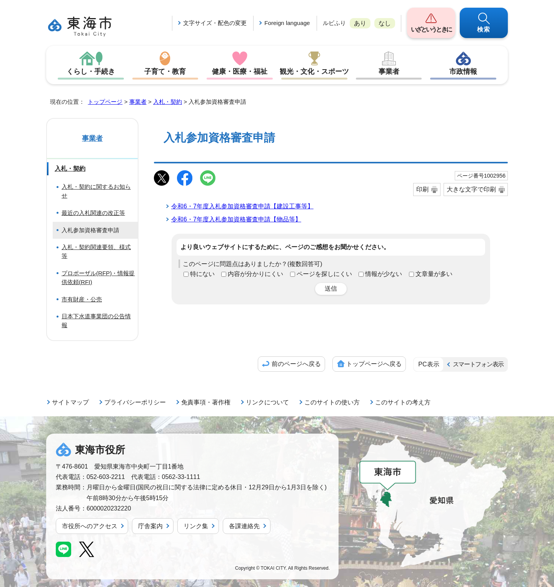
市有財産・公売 (82, 299)
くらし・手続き (91, 71)
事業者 (389, 71)
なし (385, 23)
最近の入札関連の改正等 (93, 213)
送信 (331, 288)
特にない (202, 274)
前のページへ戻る (296, 364)
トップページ (105, 101)
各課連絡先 (244, 526)
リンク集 (196, 526)
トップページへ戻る (374, 364)
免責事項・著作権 (205, 402)
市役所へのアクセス (89, 526)
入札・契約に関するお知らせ (96, 191)
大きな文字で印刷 (471, 189)
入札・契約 (167, 101)
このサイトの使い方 (332, 402)
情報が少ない (383, 274)
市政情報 (463, 71)
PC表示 (428, 364)
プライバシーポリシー (135, 402)
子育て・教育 (165, 71)
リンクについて (267, 402)
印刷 (422, 189)
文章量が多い (434, 274)
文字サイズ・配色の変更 (215, 23)
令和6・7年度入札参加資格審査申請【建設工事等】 (242, 206)
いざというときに (431, 29)
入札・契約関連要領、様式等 (96, 251)
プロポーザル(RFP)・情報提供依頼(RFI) (98, 277)
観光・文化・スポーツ (314, 71)
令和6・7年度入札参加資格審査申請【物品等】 (236, 219)
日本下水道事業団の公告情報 (96, 320)
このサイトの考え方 (403, 402)
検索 (484, 29)
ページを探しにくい (324, 274)
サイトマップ (70, 402)
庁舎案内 (150, 526)
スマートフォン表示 (478, 364)
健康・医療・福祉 (239, 71)
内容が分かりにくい (255, 274)
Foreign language (287, 23)
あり (360, 23)
